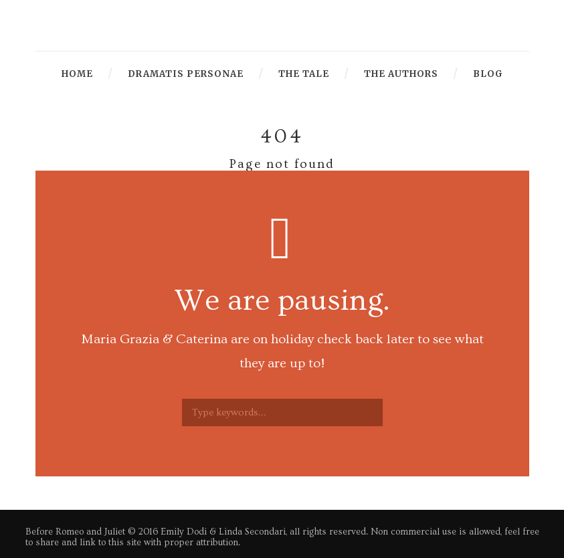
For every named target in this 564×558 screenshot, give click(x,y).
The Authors (401, 74)
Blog (488, 74)
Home (77, 74)
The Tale (303, 74)
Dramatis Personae (186, 74)
